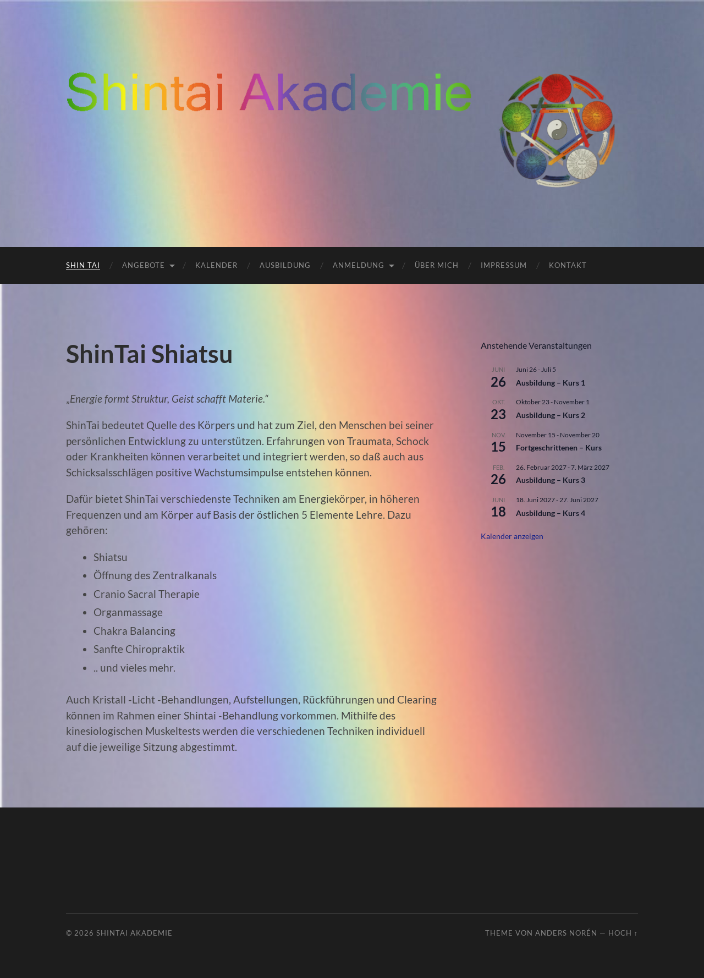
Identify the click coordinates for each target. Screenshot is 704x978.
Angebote (143, 265)
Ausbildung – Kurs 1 (550, 382)
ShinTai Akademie (134, 932)
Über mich (437, 265)
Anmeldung (358, 265)
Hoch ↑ (623, 932)
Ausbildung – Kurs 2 (550, 415)
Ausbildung (285, 265)
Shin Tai (83, 265)
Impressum (504, 265)
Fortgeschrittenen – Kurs (559, 447)
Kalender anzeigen (512, 536)
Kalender (216, 265)
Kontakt (568, 265)
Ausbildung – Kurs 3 (550, 480)
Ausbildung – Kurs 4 (550, 513)
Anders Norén (566, 932)
